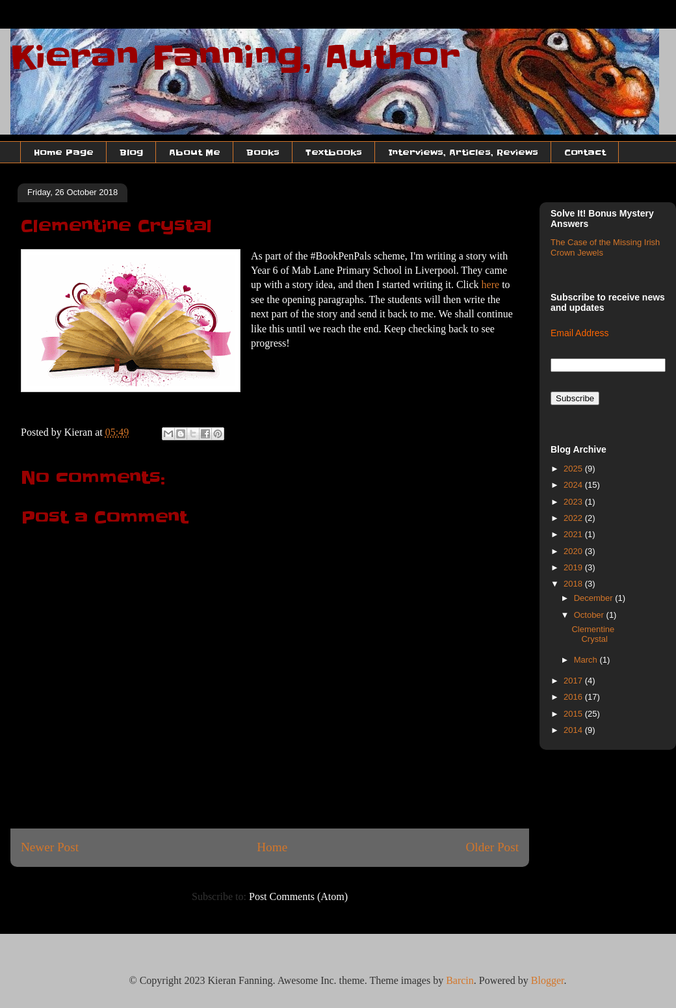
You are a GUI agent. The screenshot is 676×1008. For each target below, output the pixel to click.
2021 (574, 534)
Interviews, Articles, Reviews (463, 152)
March (587, 660)
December (595, 598)
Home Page (64, 152)
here (492, 284)
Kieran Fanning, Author (235, 57)
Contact (585, 152)
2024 (574, 485)
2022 (574, 518)
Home (272, 847)
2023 (574, 502)
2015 (574, 714)
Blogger (547, 980)
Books (263, 152)
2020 (574, 551)
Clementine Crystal (592, 634)
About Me (194, 152)
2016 (574, 697)
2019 (574, 567)
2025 (574, 468)
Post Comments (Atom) (298, 896)
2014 (574, 730)
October (590, 615)
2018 (574, 584)
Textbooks (334, 152)
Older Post (492, 847)
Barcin (460, 980)
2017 (574, 680)
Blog (131, 152)
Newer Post (50, 847)
